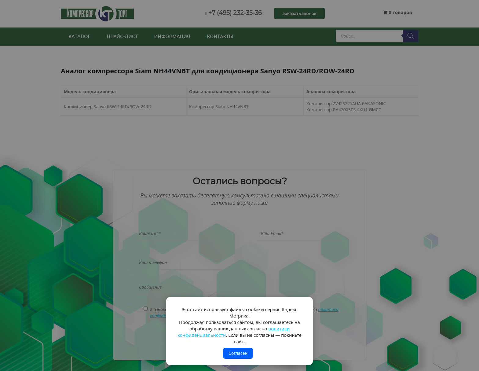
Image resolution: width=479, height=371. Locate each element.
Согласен (238, 353)
